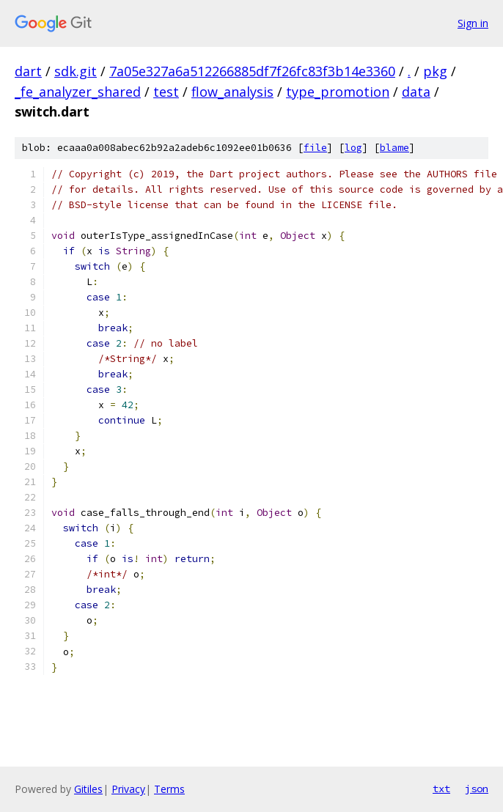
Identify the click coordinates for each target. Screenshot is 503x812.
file (315, 147)
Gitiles (88, 789)
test (166, 91)
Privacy (128, 789)
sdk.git (75, 71)
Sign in (473, 23)
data (416, 91)
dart (28, 71)
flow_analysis (232, 91)
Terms (169, 789)
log (353, 147)
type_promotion (337, 91)
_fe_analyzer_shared (78, 91)
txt (441, 788)
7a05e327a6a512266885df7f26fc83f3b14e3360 (252, 71)
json (476, 788)
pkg (435, 71)
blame (394, 147)
